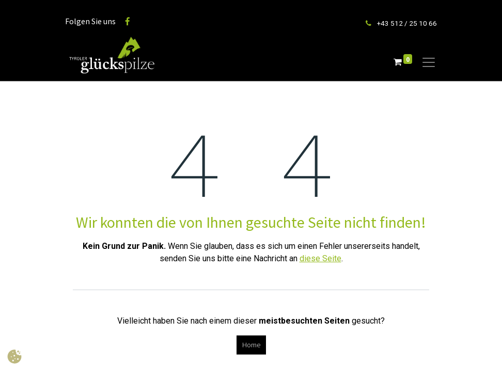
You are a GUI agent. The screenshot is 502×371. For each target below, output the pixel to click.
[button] (14, 356)
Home (251, 344)
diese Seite (320, 258)
